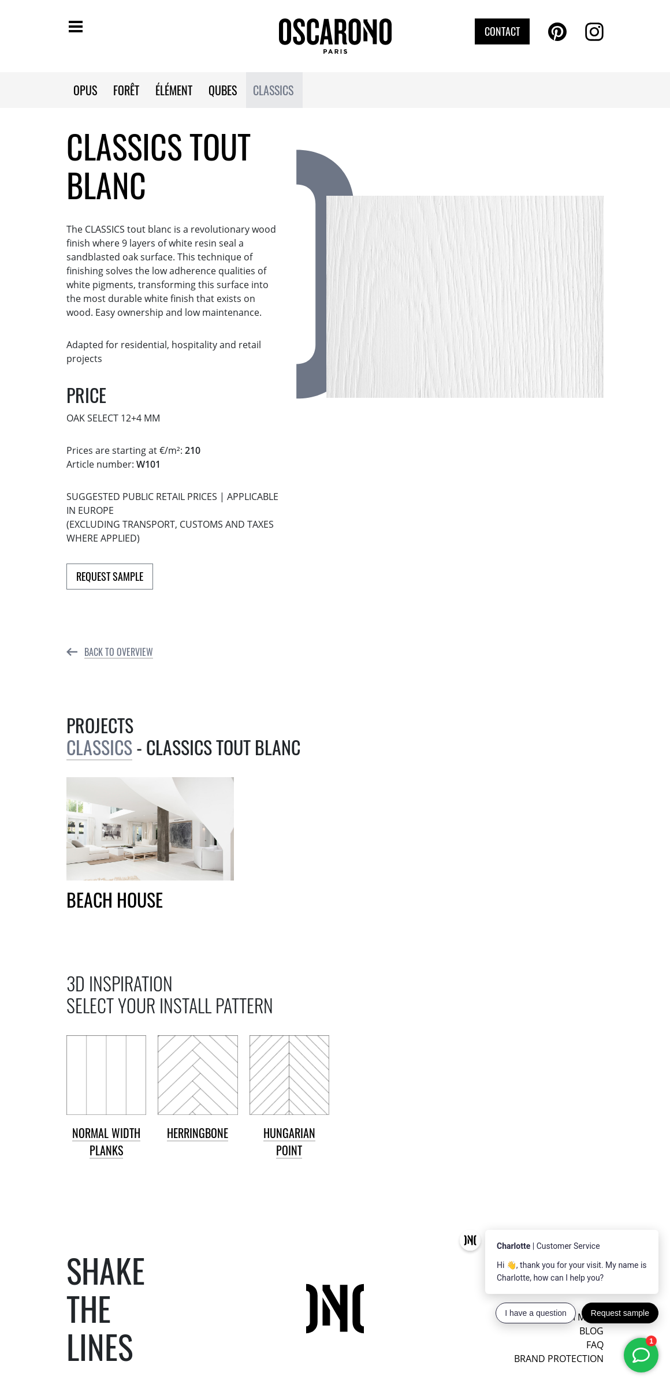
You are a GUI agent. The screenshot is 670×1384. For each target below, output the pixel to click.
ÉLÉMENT (173, 90)
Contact (502, 31)
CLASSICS (273, 90)
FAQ (595, 1344)
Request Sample (109, 576)
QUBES (223, 90)
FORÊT (126, 90)
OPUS (85, 90)
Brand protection (559, 1358)
